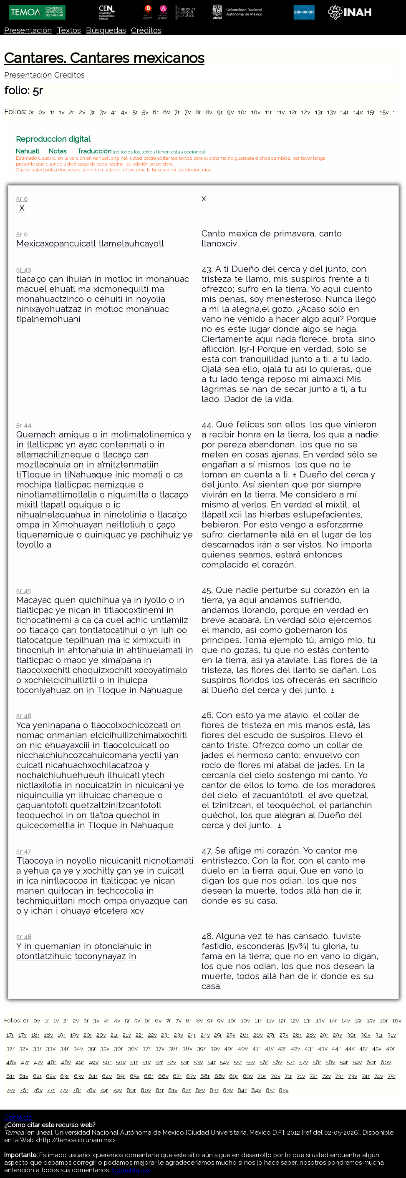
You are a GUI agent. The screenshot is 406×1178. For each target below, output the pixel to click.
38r (173, 1048)
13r (319, 112)
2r (71, 112)
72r (314, 1076)
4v (124, 112)
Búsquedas (106, 30)
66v (163, 1076)
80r (131, 1090)
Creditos (69, 74)
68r (205, 1076)
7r (177, 112)
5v (145, 112)
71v (301, 1076)
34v (78, 1048)
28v (311, 1034)
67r (177, 1076)
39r (201, 1048)
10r (242, 112)
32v (23, 1048)
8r (198, 112)
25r (218, 1034)
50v (121, 1062)
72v (326, 1076)
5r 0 (22, 198)
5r (135, 112)
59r (344, 1062)
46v (11, 1062)
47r (25, 1062)
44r (336, 1048)
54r (211, 1062)
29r (324, 1034)
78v (91, 1090)
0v (41, 112)
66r (149, 1076)
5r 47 (23, 851)
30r (351, 1034)
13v (331, 112)
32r (10, 1048)
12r (293, 112)
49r (80, 1062)
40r (228, 1048)
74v (378, 1076)
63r (64, 1076)
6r (156, 112)
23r (165, 1034)
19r (62, 1034)
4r (113, 112)
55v (250, 1062)
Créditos (146, 30)
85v (283, 1090)
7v (187, 112)
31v (391, 1034)
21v (127, 1034)
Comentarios (131, 1170)
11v (281, 112)
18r (35, 1034)
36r (118, 1048)
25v (231, 1034)
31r (379, 1034)
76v (38, 1090)
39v (215, 1048)
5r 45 (23, 590)
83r (214, 1090)
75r (392, 1076)
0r (31, 112)
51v (146, 1062)
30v (366, 1034)
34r (64, 1048)
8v (208, 112)
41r (256, 1048)
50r (107, 1062)
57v (303, 1062)
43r (309, 1048)
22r (140, 1034)
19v (74, 1034)
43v (323, 1048)
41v (269, 1048)
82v (200, 1090)
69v (248, 1076)
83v (228, 1090)
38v (187, 1048)
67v (191, 1076)
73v (352, 1076)
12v (305, 112)
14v (358, 112)
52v (171, 1062)
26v (258, 1034)
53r (185, 1062)
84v (256, 1090)
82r (186, 1090)
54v (224, 1062)
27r (271, 1034)
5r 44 (23, 425)
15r (371, 112)
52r (159, 1062)
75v (10, 1090)
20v (101, 1034)
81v (172, 1090)
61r (10, 1076)
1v (62, 112)
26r (244, 1034)
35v (104, 1048)
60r (371, 1062)
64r (93, 1076)
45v (376, 1048)
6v (166, 112)
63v (79, 1076)
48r (51, 1062)
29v (337, 1034)
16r (384, 1020)
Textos (69, 30)
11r (268, 112)
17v (22, 1034)
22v (152, 1034)
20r (87, 1034)
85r (270, 1090)
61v (23, 1076)
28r (297, 1034)
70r (261, 1076)
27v (284, 1034)
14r (344, 112)
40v (243, 1048)
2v (82, 112)
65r (120, 1076)
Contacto (18, 1117)
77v (63, 1090)
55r (238, 1062)
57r (291, 1062)
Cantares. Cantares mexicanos (104, 58)
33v (50, 1048)
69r (233, 1076)
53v (198, 1062)
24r (192, 1034)
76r (24, 1090)
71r (288, 1076)
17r (10, 1034)
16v (396, 1020)
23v (178, 1034)
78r (77, 1090)
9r (220, 112)
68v (219, 1076)
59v (357, 1062)
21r (114, 1034)
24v (205, 1034)
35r (92, 1048)
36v (133, 1048)
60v (386, 1062)
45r (363, 1048)
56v (277, 1062)
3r (92, 112)
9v (230, 112)
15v (384, 112)
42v (295, 1048)
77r (51, 1090)
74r (366, 1076)
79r (104, 1090)
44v (350, 1048)
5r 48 (23, 936)
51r (134, 1062)
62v (50, 1076)
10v (256, 112)
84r (242, 1090)
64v (107, 1076)
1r (52, 112)
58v (330, 1062)
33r (37, 1048)
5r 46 (23, 715)
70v (275, 1076)
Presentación (28, 30)
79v (117, 1090)
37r (146, 1048)
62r (37, 1076)
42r (282, 1048)
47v (38, 1062)
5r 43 (23, 269)
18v (48, 1034)
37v (159, 1048)
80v (146, 1090)
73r (339, 1076)
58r (317, 1062)
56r (264, 1062)
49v (93, 1062)
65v (134, 1076)
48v (66, 1062)
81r (160, 1090)
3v (103, 112)
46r (390, 1048)
